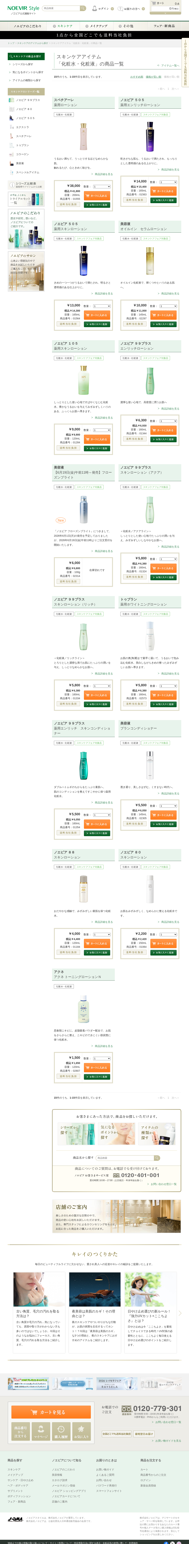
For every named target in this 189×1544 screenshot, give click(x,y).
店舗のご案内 (59, 1501)
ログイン (145, 1480)
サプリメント (15, 1490)
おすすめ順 (136, 76)
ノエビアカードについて (66, 1496)
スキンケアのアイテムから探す (32, 43)
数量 (86, 186)
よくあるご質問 (105, 1474)
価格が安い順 (153, 76)
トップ (11, 43)
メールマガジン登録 (63, 1485)
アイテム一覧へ (170, 65)
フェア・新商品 (17, 1501)
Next (180, 1313)
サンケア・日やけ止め (20, 1480)
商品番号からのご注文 (153, 1474)
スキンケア (14, 1469)
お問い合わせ (104, 1480)
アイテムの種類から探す (27, 80)
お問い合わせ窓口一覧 (164, 1184)
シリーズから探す (23, 64)
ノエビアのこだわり (63, 1469)
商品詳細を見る (104, 174)
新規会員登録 (148, 1485)
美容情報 (57, 1474)
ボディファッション (19, 1496)
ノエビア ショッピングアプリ (69, 1490)
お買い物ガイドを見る (168, 1440)
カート (144, 1469)
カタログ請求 (59, 1480)
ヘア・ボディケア (18, 1485)
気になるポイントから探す (28, 72)
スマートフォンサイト (109, 1490)
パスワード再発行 (106, 1485)
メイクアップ (15, 1474)
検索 (157, 1158)
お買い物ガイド (105, 1469)
